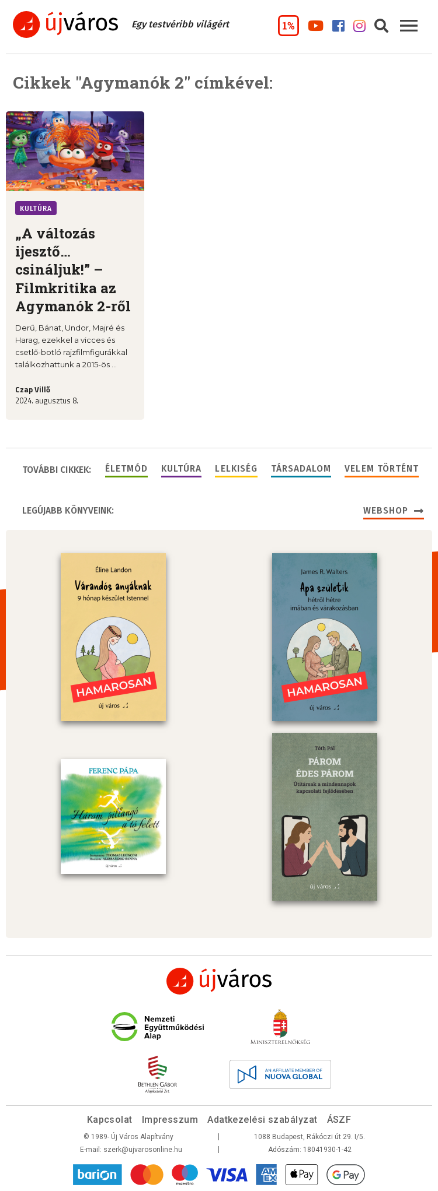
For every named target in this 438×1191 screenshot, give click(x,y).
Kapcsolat (110, 1119)
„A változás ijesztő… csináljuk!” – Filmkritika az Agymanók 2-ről (73, 269)
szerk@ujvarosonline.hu (142, 1150)
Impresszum (170, 1119)
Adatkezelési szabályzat (262, 1119)
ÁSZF (339, 1119)
